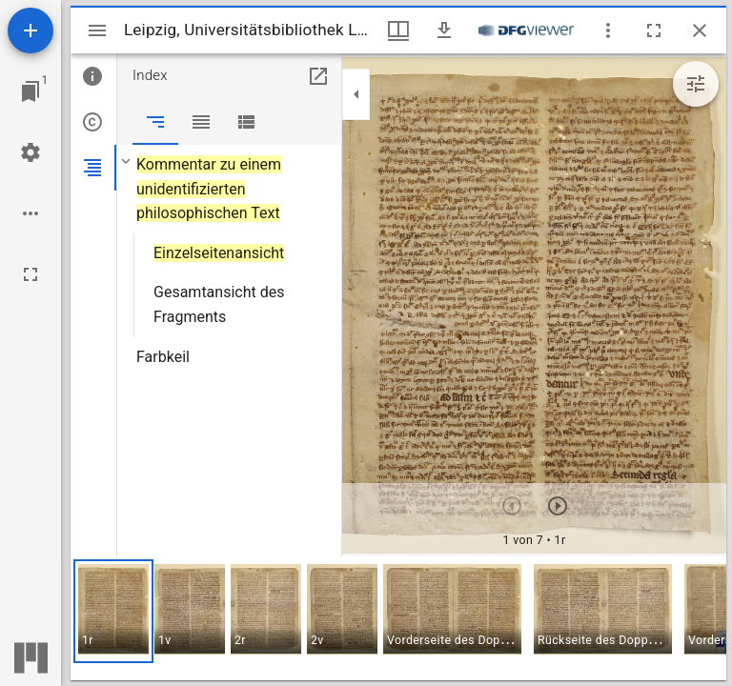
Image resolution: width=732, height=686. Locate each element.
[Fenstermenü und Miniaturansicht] (398, 30)
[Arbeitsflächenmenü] (30, 152)
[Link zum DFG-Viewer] (526, 30)
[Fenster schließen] (699, 30)
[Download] (444, 30)
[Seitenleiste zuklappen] (356, 94)
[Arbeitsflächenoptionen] (30, 213)
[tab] (93, 76)
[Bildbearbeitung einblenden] (696, 84)
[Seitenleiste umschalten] (97, 30)
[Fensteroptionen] (608, 30)
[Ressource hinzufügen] (30, 30)
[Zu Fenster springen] (30, 91)
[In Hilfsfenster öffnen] (318, 76)
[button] (113, 611)
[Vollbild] (30, 274)
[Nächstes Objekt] (557, 506)
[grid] (398, 618)
